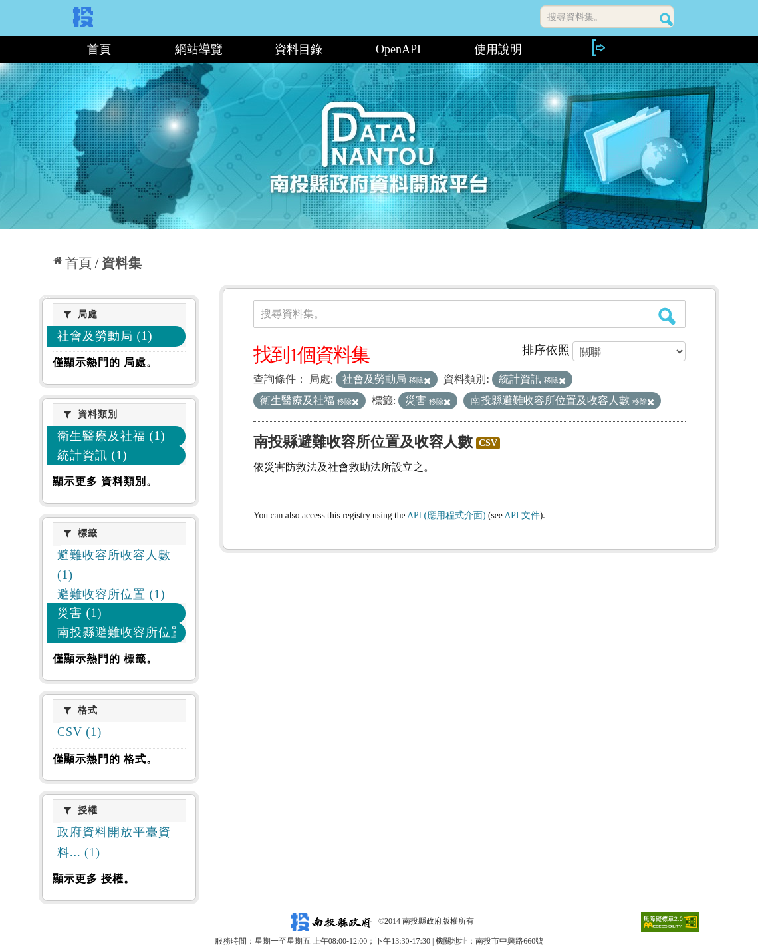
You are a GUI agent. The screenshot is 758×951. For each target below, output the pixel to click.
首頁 (99, 49)
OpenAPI (398, 49)
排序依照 (546, 350)
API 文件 (522, 515)
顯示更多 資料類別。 (105, 481)
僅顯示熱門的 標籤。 (105, 658)
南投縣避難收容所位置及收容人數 (363, 441)
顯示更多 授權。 (94, 878)
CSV (488, 443)
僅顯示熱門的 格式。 (105, 759)
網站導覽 (199, 49)
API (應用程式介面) (446, 515)
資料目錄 (298, 49)
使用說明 (498, 49)
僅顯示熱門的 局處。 (105, 362)
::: (44, 49)
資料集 (122, 263)
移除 (420, 380)
